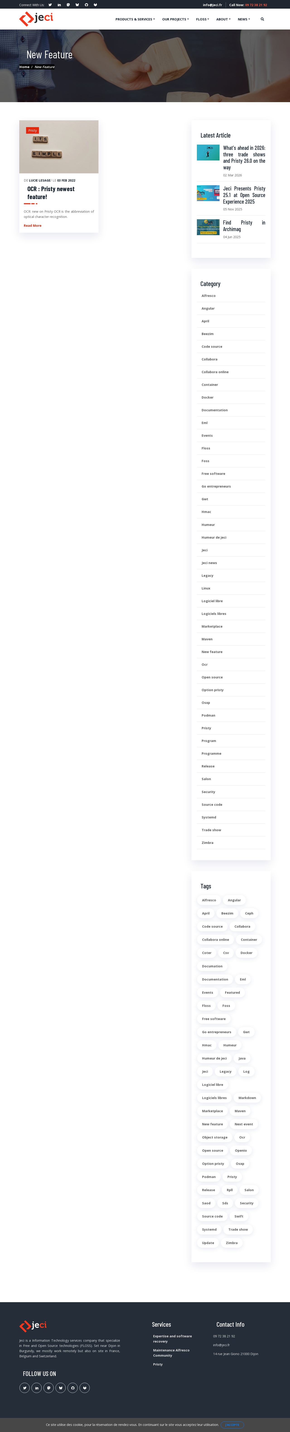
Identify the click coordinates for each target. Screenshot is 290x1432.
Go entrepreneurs (216, 486)
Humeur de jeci (214, 537)
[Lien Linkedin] (36, 1388)
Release (208, 766)
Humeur (208, 525)
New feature (212, 652)
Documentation (215, 410)
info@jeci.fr (212, 5)
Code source (212, 346)
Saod (206, 1203)
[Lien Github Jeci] (73, 1388)
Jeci (205, 550)
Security (208, 792)
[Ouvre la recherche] (262, 19)
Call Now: (248, 5)
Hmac (206, 512)
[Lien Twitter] (24, 1388)
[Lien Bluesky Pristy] (61, 1388)
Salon (206, 779)
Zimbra (207, 842)
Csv (226, 953)
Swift (238, 1216)
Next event (244, 1124)
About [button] (222, 19)
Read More (32, 225)
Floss (206, 448)
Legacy (207, 575)
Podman (208, 715)
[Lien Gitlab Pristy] (85, 1388)
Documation (212, 966)
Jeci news (209, 563)
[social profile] (50, 5)
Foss (205, 461)
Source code (212, 804)
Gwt (205, 499)
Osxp (206, 702)
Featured (232, 992)
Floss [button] (201, 19)
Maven (207, 639)
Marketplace (212, 626)
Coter (206, 953)
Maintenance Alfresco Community (171, 1353)
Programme (211, 753)
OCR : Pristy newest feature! (51, 192)
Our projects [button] (174, 19)
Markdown (247, 1098)
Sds (225, 1203)
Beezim (208, 334)
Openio (241, 1150)
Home (24, 67)
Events (207, 435)
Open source (212, 677)
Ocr (205, 664)
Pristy (206, 728)
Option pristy (213, 690)
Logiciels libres (214, 613)
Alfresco (209, 295)
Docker (207, 397)
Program (209, 741)
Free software (213, 473)
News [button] (242, 19)
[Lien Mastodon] (49, 1388)
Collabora (210, 359)
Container (210, 384)
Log (246, 1071)
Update (208, 1243)
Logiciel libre (212, 601)
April (205, 321)
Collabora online (215, 372)
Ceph (249, 913)
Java (242, 1058)
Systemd (209, 817)
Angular (208, 308)
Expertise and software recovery (172, 1338)
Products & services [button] (134, 19)
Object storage (214, 1137)
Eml (205, 423)
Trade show (211, 830)
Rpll (230, 1190)
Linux (206, 588)
